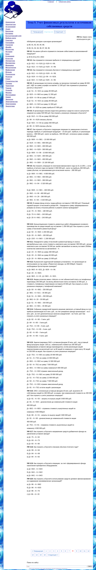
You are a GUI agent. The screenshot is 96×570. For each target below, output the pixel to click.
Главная (51, 2)
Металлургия (10, 67)
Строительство (11, 81)
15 (41, 555)
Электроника (10, 104)
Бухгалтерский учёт (13, 36)
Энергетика (10, 106)
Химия (8, 97)
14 (37, 555)
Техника (8, 83)
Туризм (8, 88)
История (8, 52)
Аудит (7, 29)
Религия (8, 77)
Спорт (7, 79)
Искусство (9, 49)
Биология (9, 31)
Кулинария (9, 56)
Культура (9, 58)
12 (88, 551)
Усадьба (8, 90)
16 (45, 555)
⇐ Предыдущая (37, 32)
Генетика (9, 40)
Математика (10, 63)
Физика (8, 92)
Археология (10, 22)
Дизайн (8, 47)
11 (84, 551)
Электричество (11, 102)
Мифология (10, 70)
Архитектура (10, 24)
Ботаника (9, 33)
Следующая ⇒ (60, 32)
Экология (9, 99)
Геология (9, 45)
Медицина (9, 65)
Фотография (10, 95)
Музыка (8, 72)
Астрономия (10, 27)
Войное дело (10, 38)
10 (80, 551)
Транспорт (9, 86)
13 (33, 555)
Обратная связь (65, 2)
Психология (10, 74)
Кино (7, 54)
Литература (10, 61)
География (9, 43)
